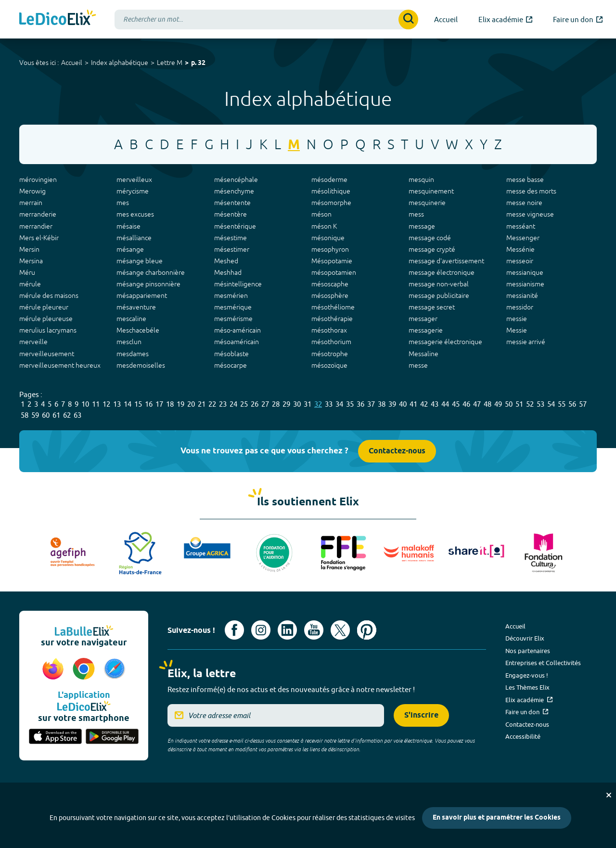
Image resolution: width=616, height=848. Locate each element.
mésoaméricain (236, 342)
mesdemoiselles (140, 365)
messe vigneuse (530, 214)
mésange (130, 249)
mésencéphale (236, 179)
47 (477, 404)
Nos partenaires (527, 651)
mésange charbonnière (150, 272)
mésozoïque (329, 365)
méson (321, 214)
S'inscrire (421, 715)
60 (46, 415)
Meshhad (228, 272)
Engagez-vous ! (526, 675)
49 (498, 404)
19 (180, 404)
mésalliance (134, 238)
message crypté (432, 249)
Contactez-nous (397, 451)
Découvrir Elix (524, 638)
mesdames (132, 354)
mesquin (421, 179)
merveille (33, 342)
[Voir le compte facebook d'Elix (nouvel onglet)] (234, 630)
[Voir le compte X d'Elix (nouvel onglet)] (340, 630)
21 (201, 404)
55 (561, 404)
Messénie (520, 249)
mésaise (128, 226)
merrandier (35, 226)
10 (85, 404)
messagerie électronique (445, 342)
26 (254, 404)
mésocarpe (230, 365)
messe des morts (531, 191)
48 (487, 404)
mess (416, 214)
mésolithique (330, 191)
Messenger (522, 238)
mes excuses (135, 214)
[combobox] (266, 19)
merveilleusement (46, 354)
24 (233, 404)
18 (170, 404)
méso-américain (237, 330)
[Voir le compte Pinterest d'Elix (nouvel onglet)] (366, 630)
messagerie (426, 330)
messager (423, 318)
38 (381, 404)
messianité (522, 295)
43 (434, 404)
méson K (324, 226)
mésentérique (235, 226)
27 (265, 404)
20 (191, 404)
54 (551, 404)
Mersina (31, 261)
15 (138, 404)
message (422, 226)
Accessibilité (522, 736)
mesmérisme (233, 318)
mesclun (128, 342)
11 (96, 404)
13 (117, 404)
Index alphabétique (119, 62)
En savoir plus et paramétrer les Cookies (497, 817)
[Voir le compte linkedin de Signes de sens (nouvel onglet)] (287, 630)
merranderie (37, 214)
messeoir (519, 261)
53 (540, 404)
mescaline (131, 318)
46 (466, 404)
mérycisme (132, 191)
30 (297, 404)
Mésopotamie (331, 261)
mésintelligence (238, 284)
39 (392, 404)
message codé (430, 238)
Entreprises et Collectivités (543, 663)
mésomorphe (331, 202)
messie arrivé (525, 342)
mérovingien (38, 179)
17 (159, 404)
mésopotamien (333, 272)
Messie (516, 330)
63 (77, 415)
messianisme (525, 284)
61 (56, 415)
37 (371, 404)
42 (424, 404)
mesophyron (330, 249)
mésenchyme (234, 191)
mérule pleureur (43, 307)
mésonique (328, 238)
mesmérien (231, 295)
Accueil (71, 62)
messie (516, 318)
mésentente (232, 202)
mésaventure (136, 307)
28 (276, 404)
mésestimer (231, 249)
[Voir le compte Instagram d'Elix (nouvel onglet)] (260, 630)
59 (35, 415)
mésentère (230, 214)
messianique (524, 272)
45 (456, 404)
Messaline (423, 354)
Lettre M (169, 62)
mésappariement (141, 295)
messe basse (525, 179)
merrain (30, 202)
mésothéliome (333, 307)
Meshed (226, 261)
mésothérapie (332, 318)
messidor (519, 307)
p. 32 (198, 63)
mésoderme (329, 179)
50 (509, 404)
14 (127, 404)
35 (350, 404)
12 (106, 404)
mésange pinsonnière (148, 284)
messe (418, 365)
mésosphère (329, 295)
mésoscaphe (329, 284)
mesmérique (233, 307)
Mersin (29, 249)
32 (318, 404)
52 (530, 404)
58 (24, 415)
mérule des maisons (48, 295)
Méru (27, 272)
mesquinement (431, 191)
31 (307, 404)
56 (572, 404)
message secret (432, 307)
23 (223, 404)
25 (244, 404)
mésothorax (329, 330)
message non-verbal (439, 284)
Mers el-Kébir (39, 238)
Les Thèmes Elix (527, 687)
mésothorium (331, 342)
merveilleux (134, 179)
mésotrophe (329, 354)
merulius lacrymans (48, 330)
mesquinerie (427, 202)
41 (413, 404)
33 (329, 404)
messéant (520, 226)
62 (67, 415)
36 (360, 404)
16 (149, 404)
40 (403, 404)
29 (286, 404)
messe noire (524, 202)
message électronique (442, 272)
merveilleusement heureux (60, 365)
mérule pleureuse (46, 318)
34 (339, 404)
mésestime (230, 238)
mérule (30, 284)
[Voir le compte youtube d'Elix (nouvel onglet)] (313, 630)
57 (583, 404)
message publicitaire (439, 295)
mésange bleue (139, 261)
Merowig (32, 191)
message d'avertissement (446, 261)
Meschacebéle (137, 330)
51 (519, 404)
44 (445, 404)
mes (122, 202)
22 (212, 404)
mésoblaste (231, 354)
